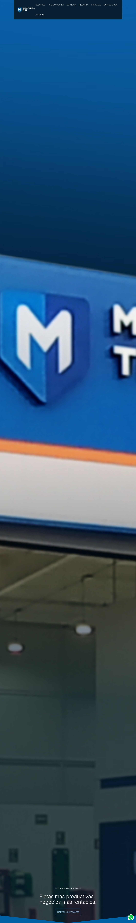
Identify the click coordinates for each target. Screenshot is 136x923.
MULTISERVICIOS (110, 5)
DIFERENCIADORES (56, 5)
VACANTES (40, 15)
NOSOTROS (40, 5)
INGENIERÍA (83, 5)
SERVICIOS (71, 5)
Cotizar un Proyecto (68, 911)
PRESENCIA (96, 5)
